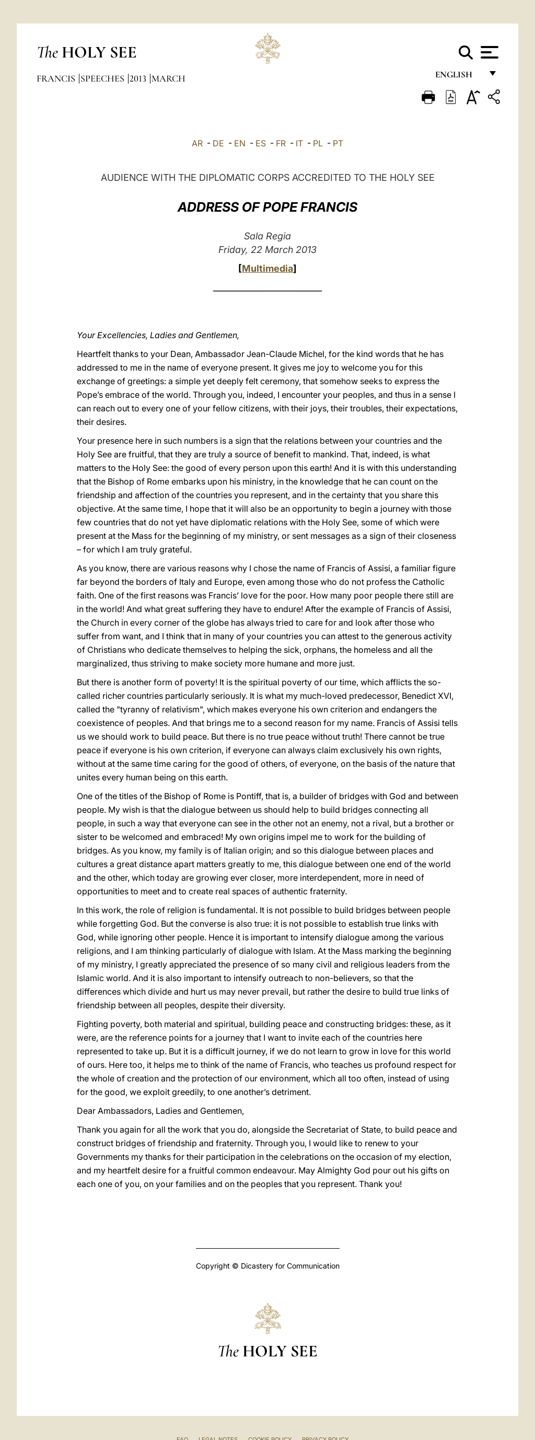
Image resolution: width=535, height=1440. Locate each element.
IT (299, 143)
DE (218, 143)
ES (260, 143)
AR (197, 143)
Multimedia (267, 268)
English (458, 77)
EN (240, 143)
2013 (139, 78)
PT (338, 143)
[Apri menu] (488, 52)
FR (281, 143)
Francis (57, 78)
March (168, 78)
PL (318, 143)
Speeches (103, 78)
